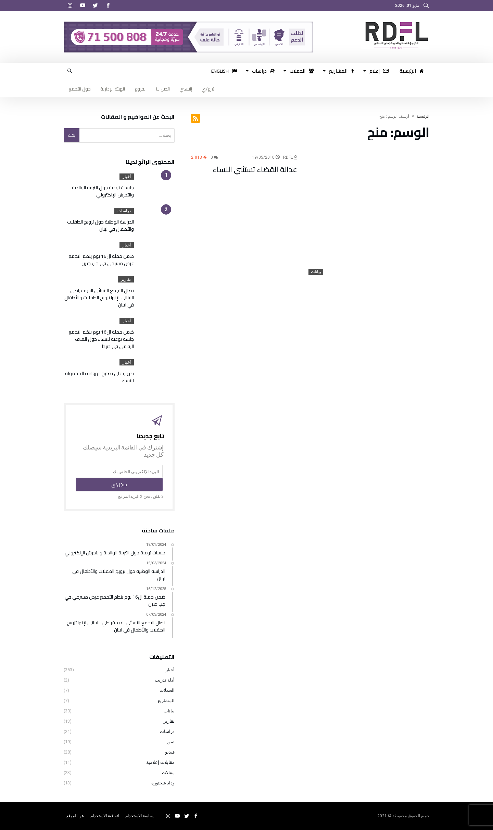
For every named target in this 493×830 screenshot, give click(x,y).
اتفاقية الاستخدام (104, 816)
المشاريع (166, 700)
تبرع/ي (208, 89)
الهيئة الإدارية (112, 89)
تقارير (126, 279)
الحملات (167, 690)
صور (170, 741)
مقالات (168, 772)
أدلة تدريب (165, 680)
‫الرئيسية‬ (423, 116)
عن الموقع (75, 816)
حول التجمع (79, 89)
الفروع (141, 89)
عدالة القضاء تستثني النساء (255, 169)
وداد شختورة (163, 782)
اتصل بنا (163, 89)
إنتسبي (185, 89)
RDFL (290, 157)
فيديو (170, 752)
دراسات (124, 210)
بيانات (316, 271)
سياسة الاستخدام (139, 816)
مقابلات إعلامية (160, 762)
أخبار (127, 176)
